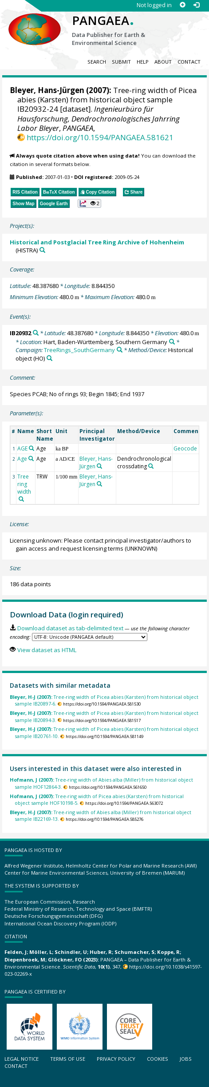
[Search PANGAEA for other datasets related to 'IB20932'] (36, 333)
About (163, 61)
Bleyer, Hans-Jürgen (47, 90)
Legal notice (21, 1058)
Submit (121, 61)
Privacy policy (116, 1058)
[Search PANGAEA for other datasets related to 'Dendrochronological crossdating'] (151, 466)
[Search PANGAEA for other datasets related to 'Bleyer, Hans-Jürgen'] (99, 466)
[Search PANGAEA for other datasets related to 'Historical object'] (49, 358)
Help (143, 61)
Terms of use (67, 1058)
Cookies (157, 1058)
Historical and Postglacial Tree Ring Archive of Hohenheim (97, 242)
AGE (22, 448)
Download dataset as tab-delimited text (70, 628)
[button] (89, 203)
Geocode (185, 448)
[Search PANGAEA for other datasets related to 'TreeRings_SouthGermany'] (119, 350)
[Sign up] (182, 5)
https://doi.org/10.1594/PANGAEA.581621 (100, 137)
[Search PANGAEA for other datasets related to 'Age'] (31, 458)
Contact (189, 61)
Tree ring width (24, 484)
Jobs (186, 1058)
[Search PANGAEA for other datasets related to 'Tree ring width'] (21, 499)
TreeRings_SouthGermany (79, 350)
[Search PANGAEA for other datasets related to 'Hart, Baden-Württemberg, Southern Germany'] (172, 342)
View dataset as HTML (46, 650)
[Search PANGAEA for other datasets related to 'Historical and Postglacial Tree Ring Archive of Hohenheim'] (42, 250)
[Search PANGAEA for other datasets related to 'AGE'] (31, 448)
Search (96, 61)
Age (22, 458)
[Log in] (196, 5)
